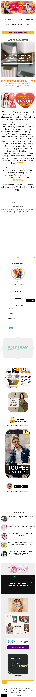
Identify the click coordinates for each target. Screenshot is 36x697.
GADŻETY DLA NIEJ (14, 22)
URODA (7, 24)
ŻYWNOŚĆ (18, 26)
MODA (24, 22)
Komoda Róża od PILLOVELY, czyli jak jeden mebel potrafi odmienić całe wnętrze (18, 58)
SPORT (30, 22)
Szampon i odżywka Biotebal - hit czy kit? (21, 516)
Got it (25, 695)
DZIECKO (19, 19)
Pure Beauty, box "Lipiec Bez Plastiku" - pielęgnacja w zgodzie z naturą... (21, 543)
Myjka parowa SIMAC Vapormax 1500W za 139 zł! (21, 534)
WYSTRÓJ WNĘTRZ (17, 24)
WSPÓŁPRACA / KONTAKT (18, 32)
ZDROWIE (28, 24)
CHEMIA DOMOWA (9, 19)
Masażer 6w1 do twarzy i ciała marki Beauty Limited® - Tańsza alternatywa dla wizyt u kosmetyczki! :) (21, 526)
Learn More (19, 695)
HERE (20, 163)
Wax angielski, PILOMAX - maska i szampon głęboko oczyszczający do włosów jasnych (21, 553)
